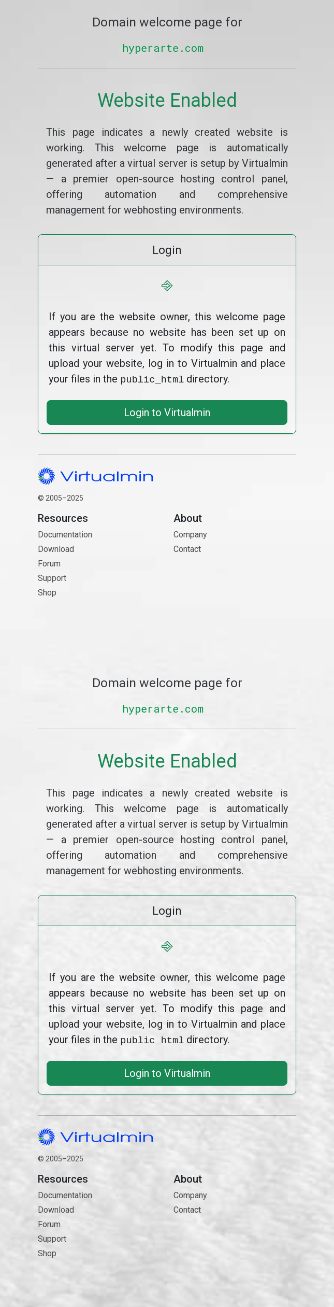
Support (52, 577)
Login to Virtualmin (167, 411)
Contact (234, 585)
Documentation (65, 533)
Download (56, 548)
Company (190, 533)
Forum (49, 562)
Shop (47, 591)
